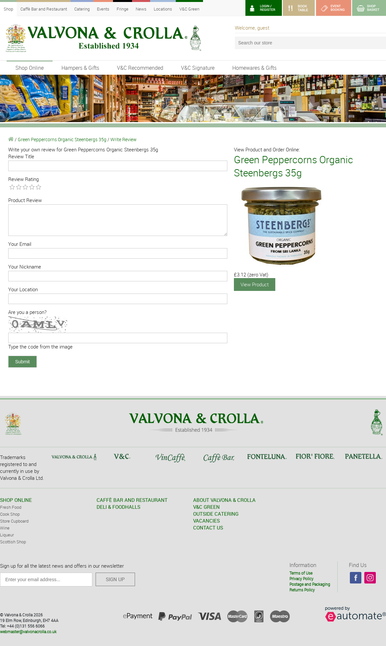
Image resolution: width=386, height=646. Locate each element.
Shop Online (29, 67)
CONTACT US (208, 527)
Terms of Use (300, 573)
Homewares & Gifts (254, 67)
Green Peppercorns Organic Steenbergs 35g (62, 139)
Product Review (25, 200)
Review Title (21, 156)
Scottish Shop (13, 542)
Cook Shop (10, 514)
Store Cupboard (14, 521)
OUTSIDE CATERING (215, 513)
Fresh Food (10, 507)
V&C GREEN (206, 507)
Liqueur (7, 535)
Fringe (122, 9)
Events (103, 9)
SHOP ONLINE (16, 500)
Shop (8, 9)
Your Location (23, 289)
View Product (254, 284)
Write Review (123, 139)
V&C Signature (198, 67)
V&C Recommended (140, 67)
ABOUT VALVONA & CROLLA (224, 500)
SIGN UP (115, 579)
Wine (5, 528)
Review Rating (23, 179)
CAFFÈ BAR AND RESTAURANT (132, 500)
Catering (82, 9)
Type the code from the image (40, 346)
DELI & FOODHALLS (118, 507)
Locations (163, 9)
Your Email (19, 244)
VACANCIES (206, 520)
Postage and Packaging (309, 584)
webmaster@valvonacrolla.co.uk (28, 631)
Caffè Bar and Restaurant (43, 9)
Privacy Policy (301, 578)
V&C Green (189, 9)
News (141, 9)
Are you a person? (27, 312)
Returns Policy (302, 589)
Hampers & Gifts (80, 67)
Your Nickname (24, 266)
